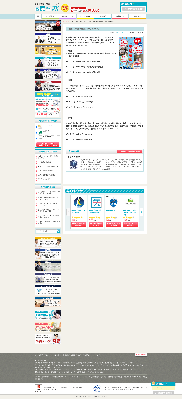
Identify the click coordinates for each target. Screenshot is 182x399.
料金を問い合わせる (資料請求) (78, 224)
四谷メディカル (122, 32)
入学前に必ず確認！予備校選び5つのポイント (48, 204)
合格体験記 (102, 16)
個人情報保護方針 (84, 355)
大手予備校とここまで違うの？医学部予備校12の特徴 (49, 192)
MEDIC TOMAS (48, 137)
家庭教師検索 (67, 16)
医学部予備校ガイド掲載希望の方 (51, 355)
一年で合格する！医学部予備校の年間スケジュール (49, 216)
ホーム (37, 355)
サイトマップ (95, 355)
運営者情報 (66, 355)
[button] (141, 212)
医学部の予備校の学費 (45, 171)
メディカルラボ (48, 125)
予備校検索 (50, 16)
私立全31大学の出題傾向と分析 (48, 166)
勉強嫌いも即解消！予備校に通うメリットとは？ (49, 198)
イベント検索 (85, 16)
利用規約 (74, 355)
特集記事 (137, 16)
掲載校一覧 (120, 16)
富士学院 (46, 131)
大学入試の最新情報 (44, 162)
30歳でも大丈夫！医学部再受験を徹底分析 (49, 157)
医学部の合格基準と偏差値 (46, 175)
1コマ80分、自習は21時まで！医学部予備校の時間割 (48, 210)
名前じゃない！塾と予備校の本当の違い (49, 222)
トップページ (67, 21)
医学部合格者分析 (44, 179)
